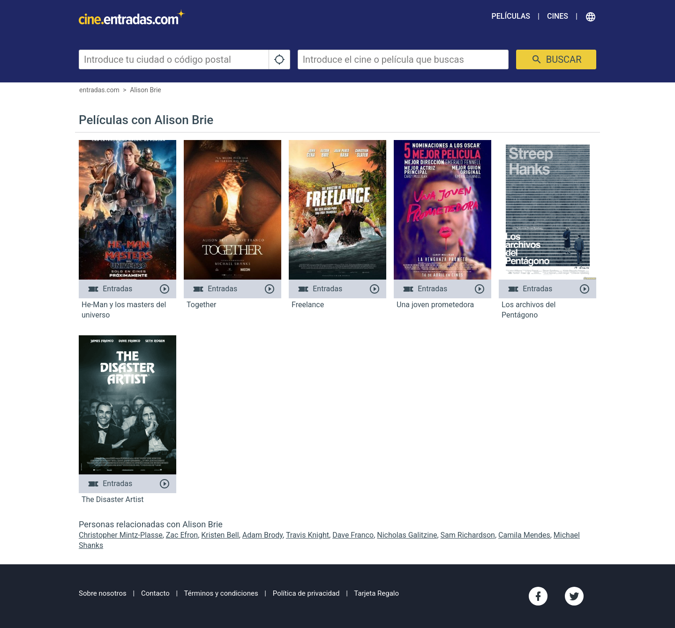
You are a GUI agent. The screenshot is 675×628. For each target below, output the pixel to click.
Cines (557, 16)
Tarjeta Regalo (376, 593)
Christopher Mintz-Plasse (121, 535)
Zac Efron (182, 535)
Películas (511, 16)
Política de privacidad (306, 593)
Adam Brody (262, 535)
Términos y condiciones (221, 593)
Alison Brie (145, 90)
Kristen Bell (220, 535)
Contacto (155, 593)
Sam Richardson (468, 535)
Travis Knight (307, 535)
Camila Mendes (524, 535)
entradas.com (99, 90)
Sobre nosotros (103, 593)
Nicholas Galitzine (407, 535)
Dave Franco (353, 535)
